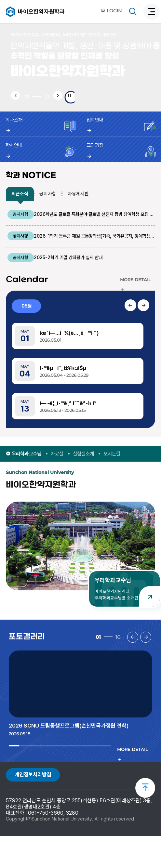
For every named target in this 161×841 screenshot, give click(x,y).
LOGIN (111, 11)
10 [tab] (100, 754)
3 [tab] (28, 754)
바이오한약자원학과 (41, 11)
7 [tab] (69, 754)
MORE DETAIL (135, 285)
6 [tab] (59, 754)
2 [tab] (18, 754)
